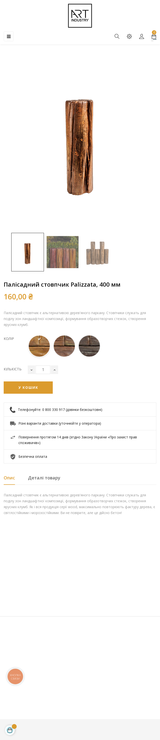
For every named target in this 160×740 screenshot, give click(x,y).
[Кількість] (43, 369)
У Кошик (28, 387)
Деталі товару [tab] (44, 478)
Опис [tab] (9, 478)
